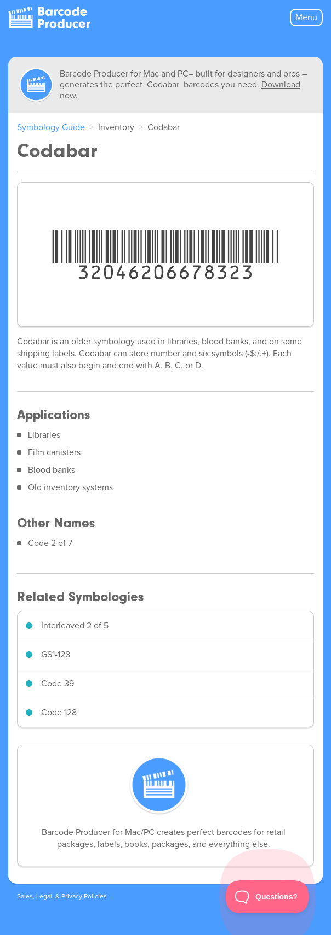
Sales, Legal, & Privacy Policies (62, 896)
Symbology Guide (51, 127)
